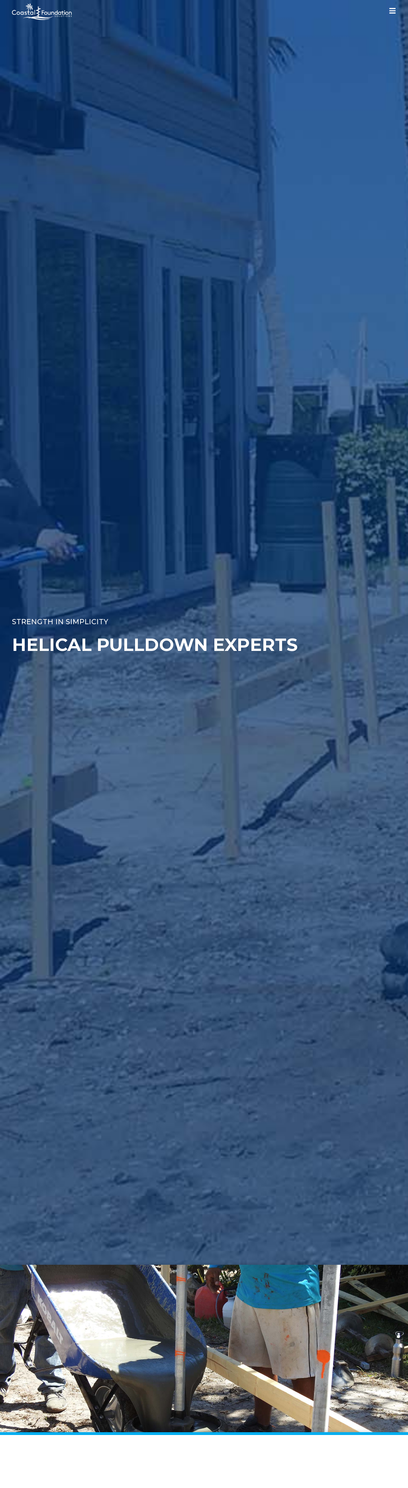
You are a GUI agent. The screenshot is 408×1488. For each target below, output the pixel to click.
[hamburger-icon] (392, 12)
